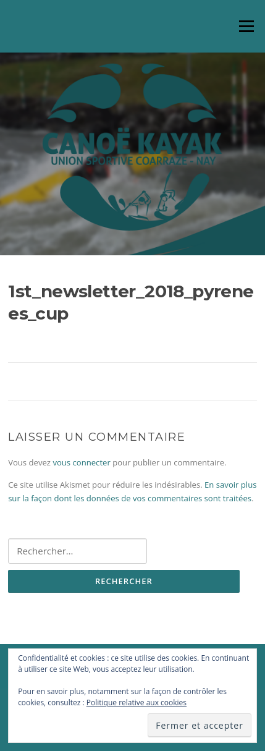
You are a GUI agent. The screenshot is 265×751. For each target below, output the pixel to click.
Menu (246, 26)
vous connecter (81, 462)
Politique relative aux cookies (136, 702)
